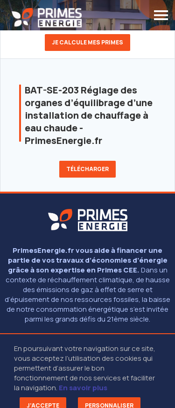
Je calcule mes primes (87, 42)
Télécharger (87, 169)
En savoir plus (83, 388)
